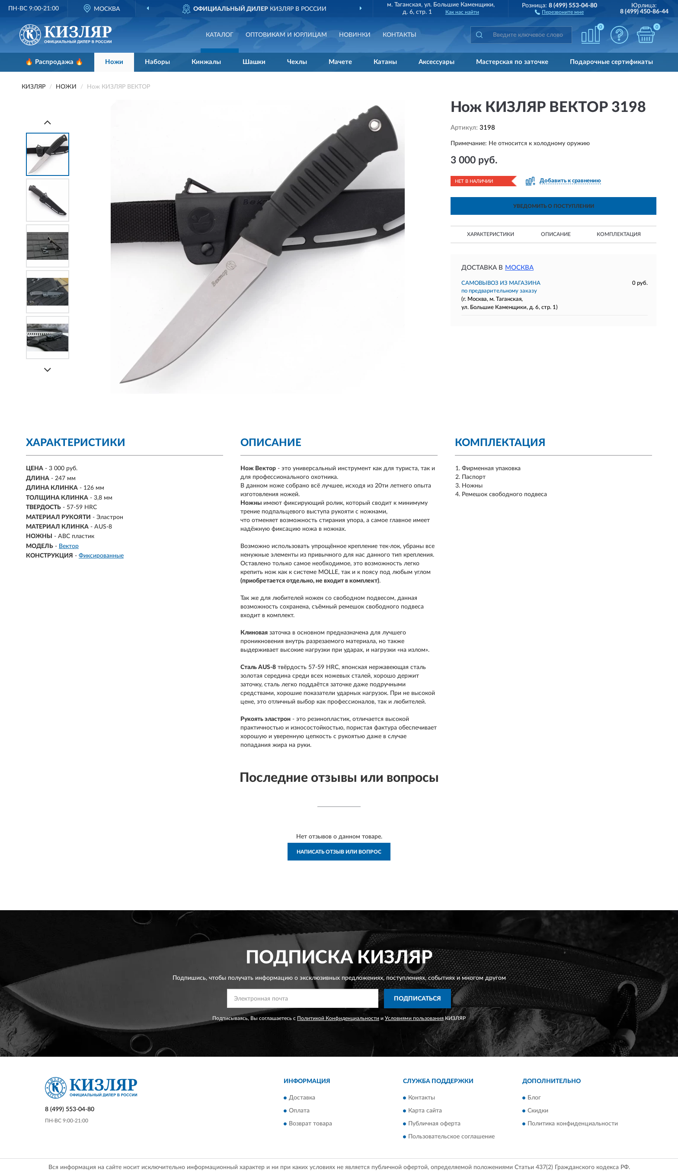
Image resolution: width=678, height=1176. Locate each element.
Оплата (299, 1111)
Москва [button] (519, 268)
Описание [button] (556, 234)
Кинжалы (206, 62)
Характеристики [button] (490, 234)
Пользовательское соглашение (451, 1137)
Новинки (355, 35)
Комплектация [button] (619, 234)
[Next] (47, 369)
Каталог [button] (219, 35)
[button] (559, 11)
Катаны (385, 62)
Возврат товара (310, 1124)
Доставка (302, 1098)
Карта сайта (425, 1111)
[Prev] (47, 122)
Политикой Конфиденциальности (338, 1018)
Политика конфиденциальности (573, 1124)
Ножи (114, 62)
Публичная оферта (434, 1124)
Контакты (399, 35)
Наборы (157, 62)
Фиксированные (101, 556)
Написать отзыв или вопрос (339, 851)
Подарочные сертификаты (611, 62)
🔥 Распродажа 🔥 (54, 62)
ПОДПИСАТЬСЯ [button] (417, 999)
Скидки (538, 1111)
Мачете (340, 62)
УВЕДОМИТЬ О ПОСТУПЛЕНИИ (553, 206)
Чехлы (297, 62)
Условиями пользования (414, 1018)
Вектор (69, 546)
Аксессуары (436, 62)
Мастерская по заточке (512, 62)
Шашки (254, 62)
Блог (534, 1098)
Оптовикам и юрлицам (286, 35)
